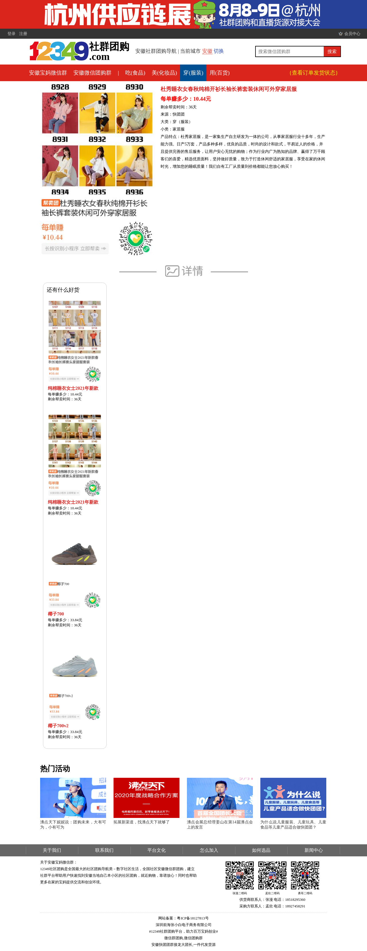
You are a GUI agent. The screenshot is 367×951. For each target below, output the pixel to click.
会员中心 (352, 33)
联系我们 (104, 850)
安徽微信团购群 (92, 73)
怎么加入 (209, 850)
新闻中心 (313, 850)
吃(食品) (135, 73)
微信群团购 (173, 938)
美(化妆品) (164, 73)
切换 (219, 51)
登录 (11, 33)
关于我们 (52, 850)
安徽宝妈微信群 (48, 73)
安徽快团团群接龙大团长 (171, 945)
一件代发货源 (204, 945)
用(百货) (220, 73)
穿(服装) (193, 73)
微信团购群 (193, 938)
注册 (23, 33)
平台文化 (156, 850)
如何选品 (261, 850)
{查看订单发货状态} (313, 73)
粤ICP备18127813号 (192, 918)
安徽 (207, 51)
